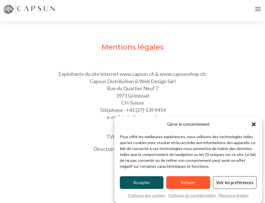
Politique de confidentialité (192, 195)
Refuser (188, 182)
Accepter (141, 182)
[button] (254, 124)
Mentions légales (234, 195)
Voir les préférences (234, 182)
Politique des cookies (146, 195)
